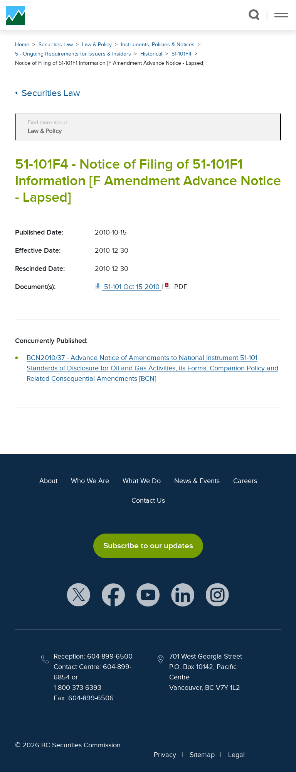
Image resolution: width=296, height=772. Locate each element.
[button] (253, 14)
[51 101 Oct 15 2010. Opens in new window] (128, 287)
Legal (236, 754)
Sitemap (202, 754)
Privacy (165, 754)
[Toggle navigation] (281, 15)
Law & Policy (97, 44)
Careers (245, 481)
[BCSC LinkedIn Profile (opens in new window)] (182, 595)
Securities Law (56, 44)
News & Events (197, 481)
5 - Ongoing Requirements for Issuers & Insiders (73, 54)
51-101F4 (182, 54)
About (48, 481)
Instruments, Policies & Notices (158, 44)
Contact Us (148, 500)
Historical (151, 54)
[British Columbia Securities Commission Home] (15, 15)
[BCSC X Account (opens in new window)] (78, 595)
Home (22, 44)
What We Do (142, 481)
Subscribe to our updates (148, 545)
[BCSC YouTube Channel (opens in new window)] (148, 595)
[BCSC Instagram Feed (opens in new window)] (217, 595)
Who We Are (90, 481)
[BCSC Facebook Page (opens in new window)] (113, 595)
